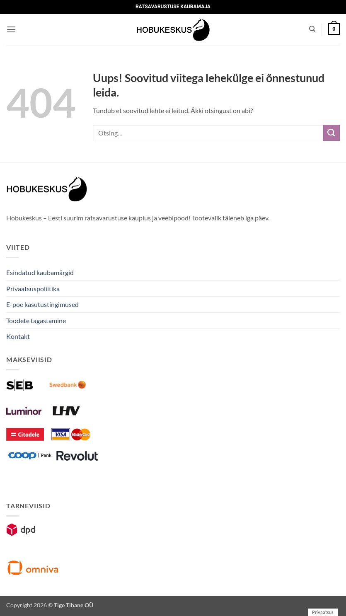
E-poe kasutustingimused (42, 304)
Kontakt (18, 336)
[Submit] (331, 133)
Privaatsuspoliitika (33, 288)
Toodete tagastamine (36, 320)
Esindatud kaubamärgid (40, 272)
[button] (11, 29)
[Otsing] (312, 29)
